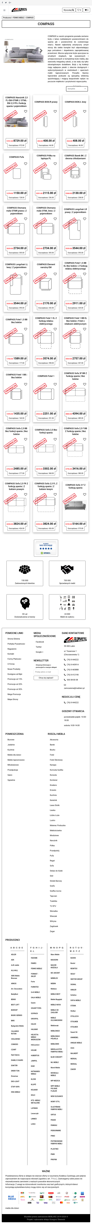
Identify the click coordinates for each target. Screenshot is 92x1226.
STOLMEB (74, 1022)
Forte (33, 982)
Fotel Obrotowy (56, 760)
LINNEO (34, 1119)
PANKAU (54, 1125)
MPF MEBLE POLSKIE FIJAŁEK (55, 1088)
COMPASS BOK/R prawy (46, 102)
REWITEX (73, 968)
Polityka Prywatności (16, 644)
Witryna (53, 921)
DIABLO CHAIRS (17, 1060)
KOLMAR (34, 1090)
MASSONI (54, 960)
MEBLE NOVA (56, 1005)
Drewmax (14, 1076)
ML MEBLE (55, 1062)
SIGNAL (73, 984)
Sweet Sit (73, 1032)
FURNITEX (35, 987)
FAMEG (33, 963)
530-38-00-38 (71, 680)
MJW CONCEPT (56, 1057)
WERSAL (73, 1059)
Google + (39, 652)
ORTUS (53, 1115)
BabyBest (14, 994)
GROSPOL (34, 1019)
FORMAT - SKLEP (34, 975)
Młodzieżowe (13, 765)
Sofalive (73, 995)
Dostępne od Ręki (15, 674)
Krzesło (53, 790)
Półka (52, 845)
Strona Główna (14, 639)
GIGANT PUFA (36, 1008)
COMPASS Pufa (16, 157)
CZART (13, 1050)
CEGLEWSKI (15, 1039)
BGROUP (14, 1010)
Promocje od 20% (15, 684)
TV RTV (53, 906)
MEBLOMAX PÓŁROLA (55, 1037)
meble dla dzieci (12, 1208)
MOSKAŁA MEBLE (54, 1074)
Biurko (52, 750)
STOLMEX (74, 1027)
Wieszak (53, 916)
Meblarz (54, 989)
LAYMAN (34, 1108)
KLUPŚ (33, 1084)
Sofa (52, 866)
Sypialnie (11, 780)
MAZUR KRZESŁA (54, 966)
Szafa (52, 886)
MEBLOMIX (55, 1044)
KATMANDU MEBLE (35, 1072)
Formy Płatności (14, 659)
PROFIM (54, 1159)
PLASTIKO (54, 1149)
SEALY (72, 974)
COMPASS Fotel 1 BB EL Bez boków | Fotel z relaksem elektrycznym (75, 321)
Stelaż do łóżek (56, 871)
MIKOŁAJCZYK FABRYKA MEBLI (57, 1050)
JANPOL (34, 1061)
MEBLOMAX (55, 1031)
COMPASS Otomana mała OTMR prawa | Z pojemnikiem (16, 211)
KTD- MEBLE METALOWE (35, 1101)
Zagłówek (54, 926)
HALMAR (34, 1029)
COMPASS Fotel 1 (46, 376)
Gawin (33, 1003)
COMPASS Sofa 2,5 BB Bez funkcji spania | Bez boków (16, 431)
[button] (7, 51)
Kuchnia (53, 795)
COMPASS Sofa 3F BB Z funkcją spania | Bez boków (75, 376)
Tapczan (53, 896)
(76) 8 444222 (71, 660)
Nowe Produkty (14, 669)
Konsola (53, 775)
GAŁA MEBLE (36, 997)
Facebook (40, 642)
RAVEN (73, 958)
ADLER (13, 954)
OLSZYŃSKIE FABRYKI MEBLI (56, 1108)
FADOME (34, 958)
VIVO (72, 1048)
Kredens (53, 785)
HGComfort (35, 1045)
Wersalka (54, 911)
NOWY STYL (55, 1102)
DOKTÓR (14, 1065)
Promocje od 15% (15, 679)
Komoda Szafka (56, 770)
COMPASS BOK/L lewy (75, 102)
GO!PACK (34, 1013)
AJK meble (15, 965)
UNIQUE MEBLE (76, 1043)
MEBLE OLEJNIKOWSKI (56, 1019)
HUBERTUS (35, 1055)
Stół (51, 876)
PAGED (53, 1120)
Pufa (52, 856)
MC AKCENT (55, 973)
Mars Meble (55, 954)
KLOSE (33, 1079)
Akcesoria (54, 740)
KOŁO (33, 1095)
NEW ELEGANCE (57, 1096)
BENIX (13, 999)
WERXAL (73, 1064)
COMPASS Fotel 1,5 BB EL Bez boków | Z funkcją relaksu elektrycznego (75, 266)
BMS (13, 1021)
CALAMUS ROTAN (15, 1032)
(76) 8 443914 (71, 664)
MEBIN (53, 983)
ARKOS (13, 983)
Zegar (52, 931)
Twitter (39, 647)
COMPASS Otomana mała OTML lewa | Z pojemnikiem (46, 211)
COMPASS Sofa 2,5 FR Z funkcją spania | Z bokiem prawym (16, 486)
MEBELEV (54, 978)
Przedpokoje (13, 770)
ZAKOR (73, 1069)
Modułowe (54, 835)
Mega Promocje (14, 694)
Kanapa (53, 765)
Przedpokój (54, 851)
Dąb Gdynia (15, 1055)
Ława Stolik (55, 805)
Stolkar (73, 1011)
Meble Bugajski (56, 999)
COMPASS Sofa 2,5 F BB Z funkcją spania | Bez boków (75, 431)
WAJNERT (74, 1053)
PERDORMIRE (56, 1131)
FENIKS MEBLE (36, 968)
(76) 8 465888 (71, 670)
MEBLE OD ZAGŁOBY (55, 1011)
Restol (72, 963)
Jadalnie (11, 745)
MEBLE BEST (55, 994)
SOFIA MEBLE (75, 1000)
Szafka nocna (55, 891)
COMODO (14, 1044)
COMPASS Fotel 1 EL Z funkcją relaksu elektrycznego (46, 321)
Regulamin (12, 649)
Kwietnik (53, 800)
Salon (10, 775)
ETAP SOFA (15, 1087)
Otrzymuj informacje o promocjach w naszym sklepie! (46, 666)
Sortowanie (77, 86)
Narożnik (53, 840)
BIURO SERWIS (16, 1015)
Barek (52, 745)
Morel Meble (55, 1068)
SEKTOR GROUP (76, 979)
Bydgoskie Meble (17, 1026)
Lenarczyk (35, 1113)
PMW (53, 1154)
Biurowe (11, 740)
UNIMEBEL (74, 1037)
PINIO (53, 1136)
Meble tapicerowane (16, 760)
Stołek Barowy (56, 881)
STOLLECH (74, 1016)
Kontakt (11, 654)
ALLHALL (14, 970)
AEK (12, 960)
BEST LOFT (15, 1005)
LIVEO (33, 1124)
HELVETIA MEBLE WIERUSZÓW (36, 1037)
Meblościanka (56, 830)
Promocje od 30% (15, 689)
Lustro (52, 820)
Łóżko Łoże (54, 815)
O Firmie (11, 664)
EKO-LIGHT (15, 1081)
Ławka (52, 810)
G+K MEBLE (35, 992)
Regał (52, 861)
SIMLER (73, 990)
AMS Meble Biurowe (15, 977)
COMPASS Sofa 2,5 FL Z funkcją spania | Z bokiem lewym (46, 486)
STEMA (73, 1006)
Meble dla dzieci (14, 755)
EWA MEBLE (15, 1092)
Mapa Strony (13, 699)
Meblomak (55, 1026)
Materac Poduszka (58, 825)
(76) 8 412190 (71, 675)
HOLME (34, 1050)
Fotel (52, 755)
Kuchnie (11, 750)
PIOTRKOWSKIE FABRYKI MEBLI (56, 1142)
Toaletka (53, 901)
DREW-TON (15, 1071)
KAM (33, 1066)
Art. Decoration (16, 989)
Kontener (53, 780)
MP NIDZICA (55, 1081)
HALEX (33, 1024)
